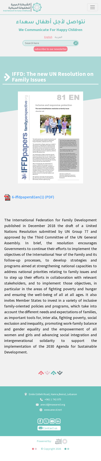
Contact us (47, 428)
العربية (58, 37)
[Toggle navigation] (92, 7)
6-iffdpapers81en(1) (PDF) (33, 197)
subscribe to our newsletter (50, 49)
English (48, 37)
